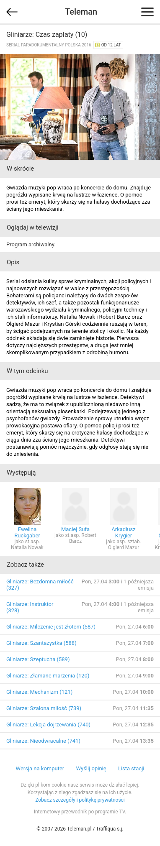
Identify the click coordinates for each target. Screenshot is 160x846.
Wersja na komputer (40, 768)
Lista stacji (131, 768)
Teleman (81, 12)
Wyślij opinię (91, 768)
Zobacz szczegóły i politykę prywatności (80, 800)
